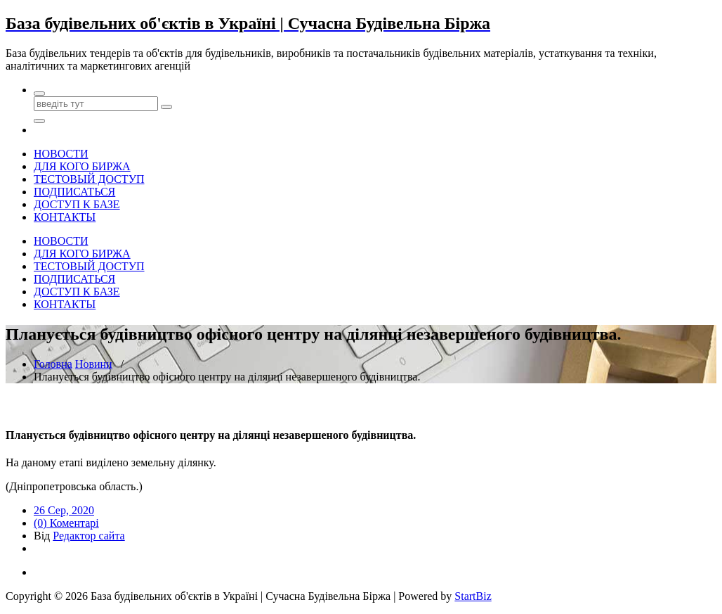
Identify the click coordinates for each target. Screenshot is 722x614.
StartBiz (472, 596)
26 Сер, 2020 (64, 510)
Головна (53, 364)
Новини (93, 364)
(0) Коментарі (66, 523)
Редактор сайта (88, 536)
